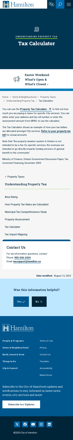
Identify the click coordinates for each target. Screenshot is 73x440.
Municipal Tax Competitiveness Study (26, 211)
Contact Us (45, 354)
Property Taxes (48, 97)
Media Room (46, 375)
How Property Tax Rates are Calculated (26, 204)
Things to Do (9, 361)
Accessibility (46, 368)
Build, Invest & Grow (13, 354)
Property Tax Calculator (33, 109)
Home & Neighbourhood (24, 97)
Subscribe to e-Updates (21, 404)
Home (5, 97)
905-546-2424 (22, 257)
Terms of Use (46, 341)
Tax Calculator (12, 226)
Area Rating (11, 196)
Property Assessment (17, 219)
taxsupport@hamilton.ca (27, 261)
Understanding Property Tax (20, 101)
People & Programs (13, 341)
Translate (44, 361)
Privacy (43, 347)
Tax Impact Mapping (16, 234)
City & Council (10, 368)
